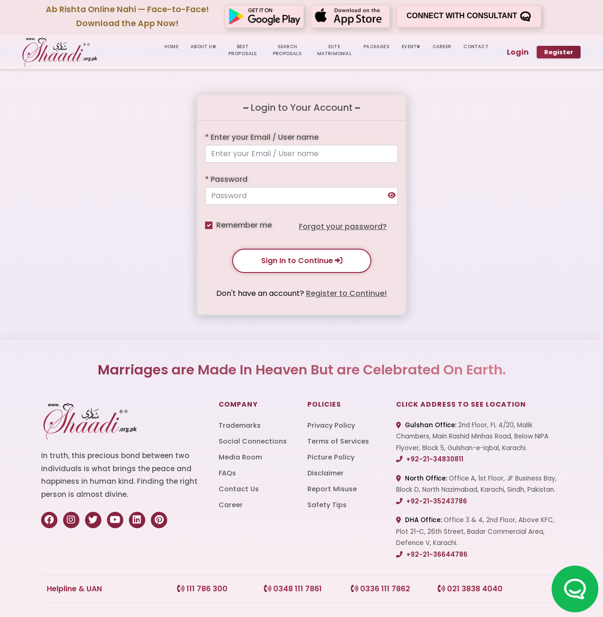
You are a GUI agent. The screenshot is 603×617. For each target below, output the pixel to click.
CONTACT (475, 46)
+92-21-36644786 (432, 554)
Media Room (240, 457)
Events (411, 46)
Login (518, 52)
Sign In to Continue (301, 260)
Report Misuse (332, 489)
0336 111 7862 (380, 588)
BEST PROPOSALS (242, 49)
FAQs (227, 473)
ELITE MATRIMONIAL (334, 49)
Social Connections (253, 441)
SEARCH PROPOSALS (287, 49)
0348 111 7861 (293, 588)
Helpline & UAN (74, 588)
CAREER (442, 46)
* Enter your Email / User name (262, 137)
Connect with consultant (468, 16)
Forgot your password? (343, 226)
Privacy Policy (331, 425)
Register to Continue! (346, 293)
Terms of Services (338, 441)
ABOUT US (203, 46)
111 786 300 (202, 588)
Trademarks (240, 425)
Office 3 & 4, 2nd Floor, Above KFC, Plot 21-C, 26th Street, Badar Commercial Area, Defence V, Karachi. (475, 531)
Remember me (244, 225)
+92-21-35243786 (431, 501)
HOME (171, 46)
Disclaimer (325, 473)
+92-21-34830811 (429, 459)
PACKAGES (376, 46)
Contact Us (239, 489)
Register (558, 52)
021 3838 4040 (470, 588)
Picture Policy (331, 457)
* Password (226, 179)
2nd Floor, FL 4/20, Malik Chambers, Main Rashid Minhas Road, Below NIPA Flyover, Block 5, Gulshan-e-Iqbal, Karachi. (472, 436)
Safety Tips (327, 504)
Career (231, 504)
